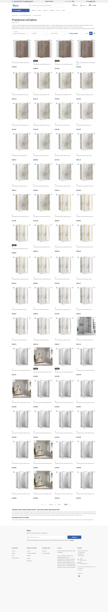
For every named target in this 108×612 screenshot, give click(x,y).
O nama (57, 10)
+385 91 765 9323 (18, 1)
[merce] (22, 607)
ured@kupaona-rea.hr (28, 1)
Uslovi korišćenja (15, 558)
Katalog (28, 558)
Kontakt (63, 10)
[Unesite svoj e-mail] (47, 537)
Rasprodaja (52, 10)
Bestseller (45, 10)
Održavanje (29, 560)
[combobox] (20, 33)
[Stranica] (55, 504)
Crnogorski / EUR (90, 1)
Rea (12, 61)
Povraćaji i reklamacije (31, 553)
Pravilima (72, 540)
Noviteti (39, 10)
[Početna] (15, 5)
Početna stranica (15, 15)
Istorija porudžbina (46, 553)
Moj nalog (44, 551)
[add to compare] (13, 40)
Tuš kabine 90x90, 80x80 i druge (25, 15)
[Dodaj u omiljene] (29, 40)
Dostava (28, 551)
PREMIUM (34, 10)
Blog (13, 555)
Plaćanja (28, 555)
